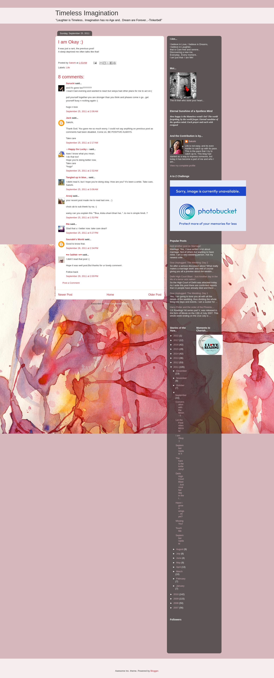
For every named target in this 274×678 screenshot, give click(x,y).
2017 (176, 340)
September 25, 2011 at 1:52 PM (82, 217)
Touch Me (179, 529)
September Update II (180, 449)
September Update (180, 539)
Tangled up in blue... (77, 177)
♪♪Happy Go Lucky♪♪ (77, 149)
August (180, 549)
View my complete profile (182, 165)
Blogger (154, 671)
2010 (176, 594)
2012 (176, 362)
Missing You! (179, 522)
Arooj (69, 196)
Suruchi (70, 83)
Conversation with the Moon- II (180, 409)
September (181, 395)
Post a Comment (71, 283)
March (179, 571)
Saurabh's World (75, 239)
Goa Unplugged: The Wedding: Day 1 (189, 293)
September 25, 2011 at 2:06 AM (82, 111)
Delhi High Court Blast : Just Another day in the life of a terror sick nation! (194, 278)
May (178, 562)
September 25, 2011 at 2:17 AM (82, 142)
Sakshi (192, 141)
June (179, 558)
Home (110, 294)
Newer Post (65, 294)
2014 (176, 353)
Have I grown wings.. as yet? (180, 509)
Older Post (154, 294)
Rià (68, 224)
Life (68, 67)
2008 (176, 603)
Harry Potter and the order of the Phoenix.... (192, 307)
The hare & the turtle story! (180, 463)
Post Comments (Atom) (117, 303)
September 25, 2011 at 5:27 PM (82, 233)
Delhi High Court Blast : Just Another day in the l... (180, 485)
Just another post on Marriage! (185, 246)
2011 (176, 367)
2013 (176, 358)
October (180, 385)
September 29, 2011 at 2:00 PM (82, 276)
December (181, 371)
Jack (68, 118)
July (178, 553)
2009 (176, 598)
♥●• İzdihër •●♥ (74, 254)
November (181, 378)
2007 (176, 607)
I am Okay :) (179, 438)
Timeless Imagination (86, 13)
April (179, 567)
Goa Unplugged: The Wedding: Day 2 (189, 262)
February (180, 578)
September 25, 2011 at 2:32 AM (82, 170)
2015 (176, 349)
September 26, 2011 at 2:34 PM (82, 248)
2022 (176, 335)
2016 (176, 344)
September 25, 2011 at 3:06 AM (82, 189)
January (180, 586)
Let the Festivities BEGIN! (180, 425)
